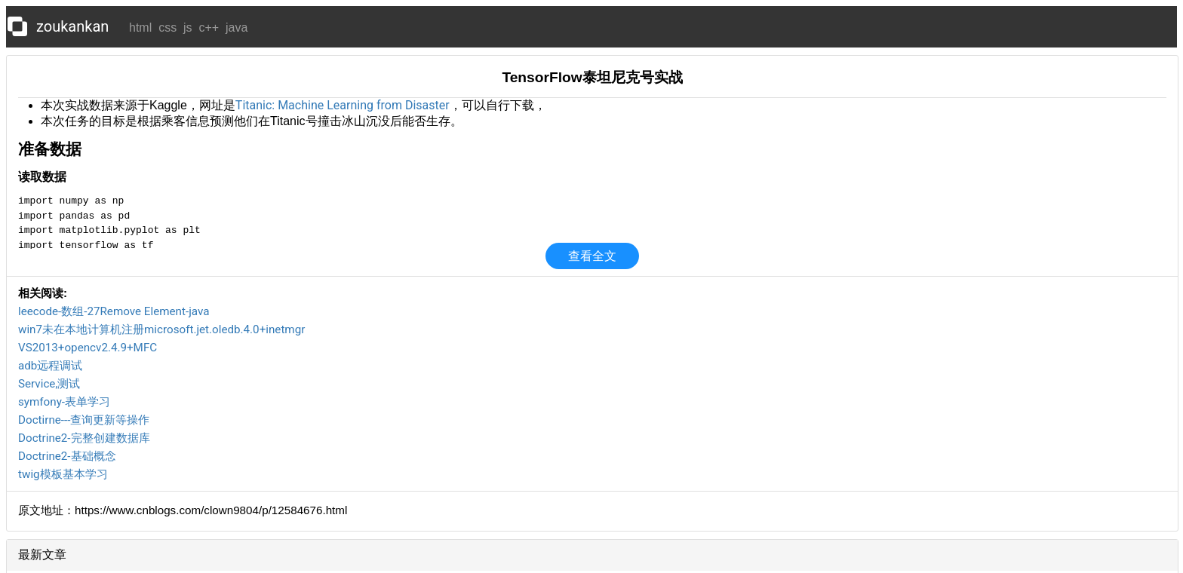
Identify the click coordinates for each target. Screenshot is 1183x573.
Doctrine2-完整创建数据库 (84, 438)
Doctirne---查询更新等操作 (83, 420)
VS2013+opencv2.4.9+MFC (87, 347)
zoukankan (72, 26)
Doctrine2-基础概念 (67, 456)
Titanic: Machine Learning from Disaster (342, 105)
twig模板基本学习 (63, 474)
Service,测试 (49, 384)
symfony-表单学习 (64, 402)
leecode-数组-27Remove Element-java (113, 311)
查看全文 (592, 256)
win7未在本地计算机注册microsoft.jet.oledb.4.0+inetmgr (161, 329)
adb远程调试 (50, 365)
